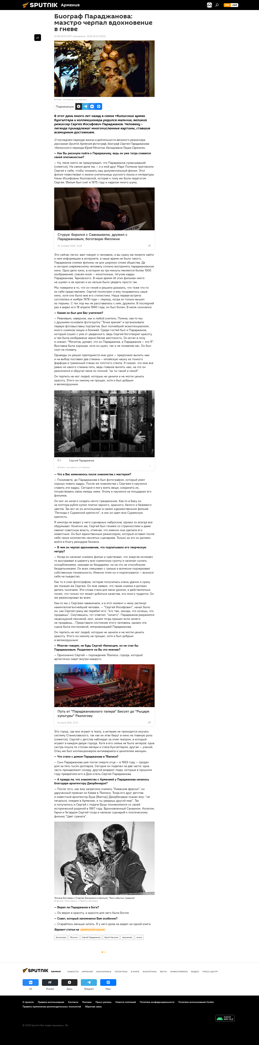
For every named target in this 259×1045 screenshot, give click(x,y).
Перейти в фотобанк (88, 901)
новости (72, 971)
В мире (135, 971)
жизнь (139, 937)
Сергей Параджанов (91, 937)
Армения (87, 971)
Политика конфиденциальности (157, 1002)
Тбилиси (74, 937)
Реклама (87, 1002)
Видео (195, 971)
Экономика (103, 971)
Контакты (73, 1002)
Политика (121, 971)
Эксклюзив (61, 937)
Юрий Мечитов (111, 937)
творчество (127, 937)
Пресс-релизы (103, 1002)
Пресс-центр (210, 971)
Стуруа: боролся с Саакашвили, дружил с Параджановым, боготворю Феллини (92, 236)
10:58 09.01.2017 (63, 36)
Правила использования (51, 1002)
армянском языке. (92, 929)
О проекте (28, 1002)
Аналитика (150, 971)
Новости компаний (125, 1002)
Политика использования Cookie (196, 1002)
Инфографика (179, 971)
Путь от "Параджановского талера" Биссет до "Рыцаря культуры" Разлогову (103, 713)
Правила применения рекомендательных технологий (52, 1006)
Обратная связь (93, 1006)
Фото (163, 971)
